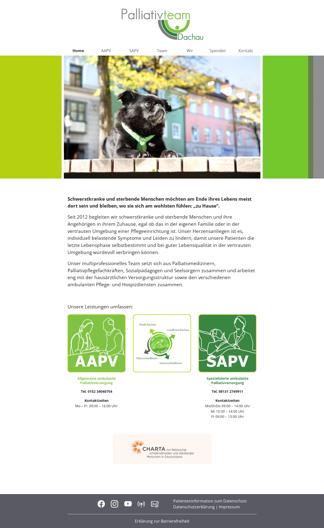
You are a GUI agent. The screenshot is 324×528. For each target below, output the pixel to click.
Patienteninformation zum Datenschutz (210, 501)
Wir (190, 50)
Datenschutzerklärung (194, 507)
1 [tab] (153, 170)
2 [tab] (159, 170)
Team (162, 50)
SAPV (134, 50)
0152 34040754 (100, 391)
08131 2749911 (231, 391)
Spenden (218, 50)
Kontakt (246, 50)
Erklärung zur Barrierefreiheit (162, 521)
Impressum (229, 507)
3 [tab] (165, 170)
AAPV (106, 50)
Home (78, 50)
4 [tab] (170, 170)
